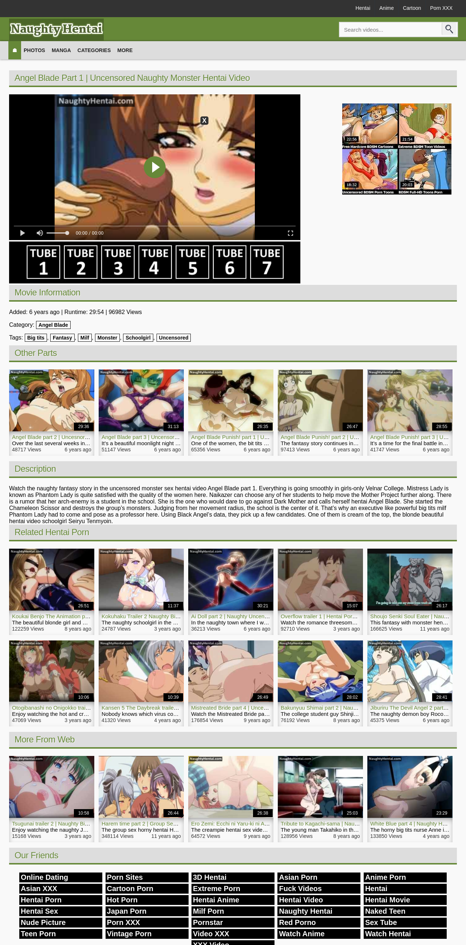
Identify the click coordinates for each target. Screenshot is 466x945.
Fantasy (62, 338)
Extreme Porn (216, 889)
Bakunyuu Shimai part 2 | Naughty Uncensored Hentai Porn (353, 708)
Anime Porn (385, 877)
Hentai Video (301, 900)
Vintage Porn (129, 934)
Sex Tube (381, 922)
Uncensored (174, 338)
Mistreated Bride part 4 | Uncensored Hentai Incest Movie (260, 708)
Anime (386, 8)
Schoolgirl (138, 338)
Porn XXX (441, 8)
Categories (94, 50)
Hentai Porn (41, 900)
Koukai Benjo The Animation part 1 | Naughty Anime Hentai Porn (90, 616)
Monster (107, 338)
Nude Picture (43, 922)
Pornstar (208, 922)
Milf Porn (208, 911)
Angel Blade (53, 325)
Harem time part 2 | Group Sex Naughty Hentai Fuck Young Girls (180, 823)
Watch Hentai (388, 934)
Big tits (35, 338)
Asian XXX (39, 889)
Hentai (363, 8)
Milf (84, 338)
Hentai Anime (216, 900)
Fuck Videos (300, 889)
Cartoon (412, 8)
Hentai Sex (39, 911)
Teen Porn (38, 934)
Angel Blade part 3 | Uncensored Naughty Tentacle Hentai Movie (179, 437)
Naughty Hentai (305, 911)
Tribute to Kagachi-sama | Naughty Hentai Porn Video (346, 823)
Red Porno (297, 922)
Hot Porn (122, 900)
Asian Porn (298, 877)
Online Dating (44, 877)
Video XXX (211, 934)
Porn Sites (125, 877)
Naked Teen (385, 911)
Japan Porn (127, 911)
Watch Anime (301, 934)
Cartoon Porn (130, 889)
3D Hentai (209, 877)
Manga (61, 50)
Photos (34, 50)
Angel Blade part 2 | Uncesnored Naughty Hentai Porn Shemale (89, 437)
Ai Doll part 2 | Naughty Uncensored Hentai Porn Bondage (261, 616)
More (125, 50)
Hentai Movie (387, 900)
